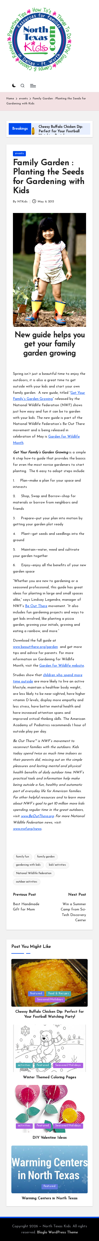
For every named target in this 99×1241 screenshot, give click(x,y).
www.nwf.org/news (27, 829)
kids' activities (57, 865)
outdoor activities (26, 881)
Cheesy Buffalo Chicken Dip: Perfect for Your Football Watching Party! (61, 131)
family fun (22, 856)
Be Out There (36, 606)
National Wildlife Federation (33, 873)
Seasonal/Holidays (50, 999)
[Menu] (32, 85)
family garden (46, 856)
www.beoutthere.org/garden (35, 647)
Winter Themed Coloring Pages (49, 1077)
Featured (36, 993)
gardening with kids (28, 865)
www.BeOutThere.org (37, 816)
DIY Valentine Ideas (49, 1138)
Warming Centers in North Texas (49, 1198)
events (19, 153)
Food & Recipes (58, 993)
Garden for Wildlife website (61, 665)
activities (24, 1065)
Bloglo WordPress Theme (57, 1232)
